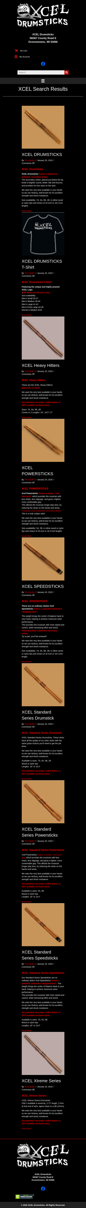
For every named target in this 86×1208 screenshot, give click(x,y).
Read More (27, 211)
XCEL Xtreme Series (41, 1080)
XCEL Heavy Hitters (41, 365)
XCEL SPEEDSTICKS (43, 586)
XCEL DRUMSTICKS (42, 154)
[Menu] (43, 81)
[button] (43, 1188)
